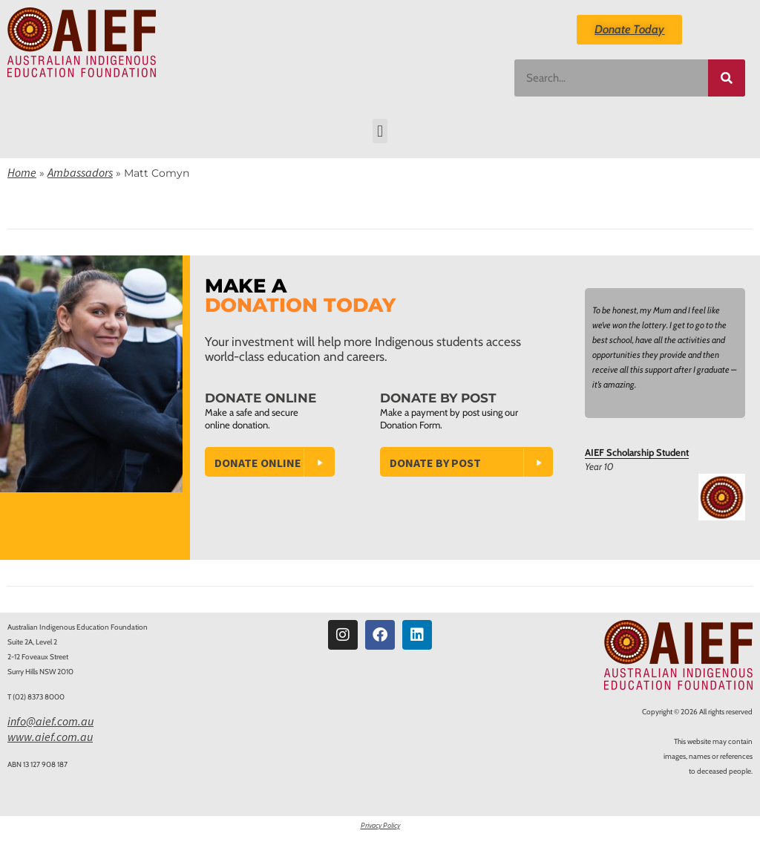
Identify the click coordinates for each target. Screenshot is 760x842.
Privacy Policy (380, 825)
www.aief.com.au (50, 736)
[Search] (726, 78)
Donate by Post (435, 462)
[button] (380, 131)
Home (21, 172)
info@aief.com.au (50, 721)
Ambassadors (80, 172)
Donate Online (257, 462)
